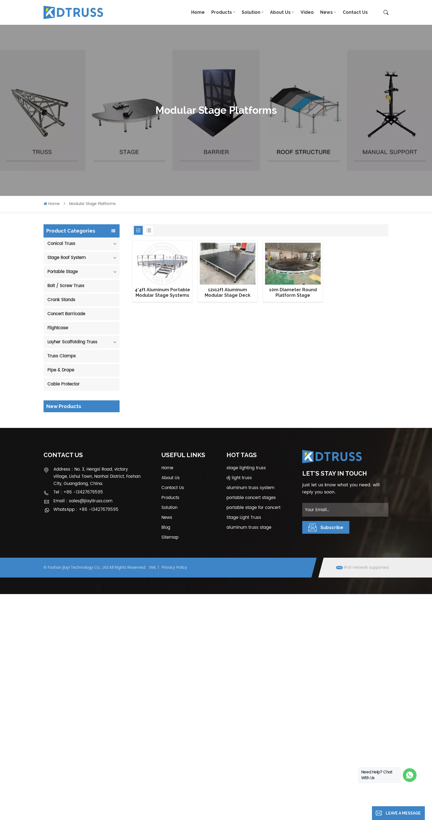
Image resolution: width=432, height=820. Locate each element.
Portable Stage (62, 271)
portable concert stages (251, 723)
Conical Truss (61, 243)
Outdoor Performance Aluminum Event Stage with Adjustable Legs (87, 506)
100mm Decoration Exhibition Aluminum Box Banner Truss (89, 422)
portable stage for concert (253, 733)
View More (85, 433)
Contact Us (355, 12)
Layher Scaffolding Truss (72, 342)
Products (221, 12)
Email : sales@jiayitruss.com (82, 727)
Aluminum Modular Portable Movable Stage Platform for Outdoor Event (89, 534)
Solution (251, 12)
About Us (280, 12)
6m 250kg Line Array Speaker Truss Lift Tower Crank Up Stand (90, 589)
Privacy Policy (174, 794)
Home (198, 12)
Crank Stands (61, 299)
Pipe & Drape (60, 370)
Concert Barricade (66, 314)
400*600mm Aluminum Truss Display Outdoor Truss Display (87, 478)
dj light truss (239, 703)
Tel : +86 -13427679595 (78, 718)
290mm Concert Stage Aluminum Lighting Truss (87, 450)
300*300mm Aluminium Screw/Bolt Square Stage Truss (88, 617)
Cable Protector (63, 384)
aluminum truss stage (248, 753)
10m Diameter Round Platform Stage (293, 292)
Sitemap (170, 763)
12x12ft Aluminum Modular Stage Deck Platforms (227, 292)
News (326, 12)
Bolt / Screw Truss (65, 285)
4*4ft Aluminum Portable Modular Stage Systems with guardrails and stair (162, 292)
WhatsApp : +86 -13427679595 (85, 735)
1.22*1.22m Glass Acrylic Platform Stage (88, 562)
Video (307, 12)
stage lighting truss (246, 693)
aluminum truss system (250, 713)
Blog (165, 753)
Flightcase (57, 328)
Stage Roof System (66, 257)
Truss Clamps (61, 356)
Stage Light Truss (243, 743)
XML (152, 794)
